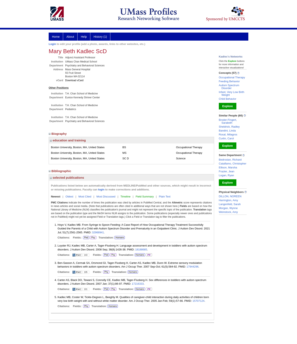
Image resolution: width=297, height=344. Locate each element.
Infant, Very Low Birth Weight (231, 93)
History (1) (100, 36)
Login (52, 44)
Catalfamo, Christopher (232, 163)
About (70, 36)
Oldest (69, 196)
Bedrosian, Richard (230, 159)
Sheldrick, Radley (229, 126)
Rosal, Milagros (228, 134)
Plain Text (164, 196)
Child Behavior (227, 98)
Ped (85, 237)
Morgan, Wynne (228, 208)
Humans (120, 237)
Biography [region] (58, 133)
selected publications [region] (67, 177)
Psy (92, 237)
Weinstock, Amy (228, 212)
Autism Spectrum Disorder (229, 87)
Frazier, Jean (226, 171)
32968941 (98, 232)
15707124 (198, 300)
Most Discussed (105, 196)
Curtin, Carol (226, 138)
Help (84, 36)
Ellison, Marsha (228, 167)
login (101, 189)
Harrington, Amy (228, 200)
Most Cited (84, 196)
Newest (55, 196)
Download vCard (74, 80)
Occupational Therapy (232, 77)
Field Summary (145, 196)
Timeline (125, 196)
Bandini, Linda (227, 130)
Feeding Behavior (229, 81)
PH (149, 255)
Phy (106, 272)
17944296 (193, 266)
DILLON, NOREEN (230, 196)
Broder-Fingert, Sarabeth (228, 121)
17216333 (138, 283)
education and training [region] (68, 140)
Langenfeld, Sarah (230, 204)
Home (56, 36)
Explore (227, 106)
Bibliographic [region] (60, 171)
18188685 (141, 249)
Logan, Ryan (226, 175)
